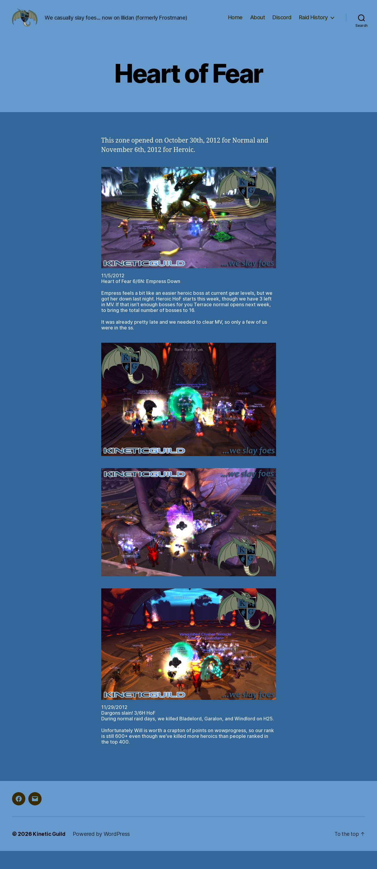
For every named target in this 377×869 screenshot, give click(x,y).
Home (235, 26)
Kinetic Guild (49, 852)
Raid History (313, 26)
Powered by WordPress (102, 852)
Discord (281, 26)
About (257, 26)
